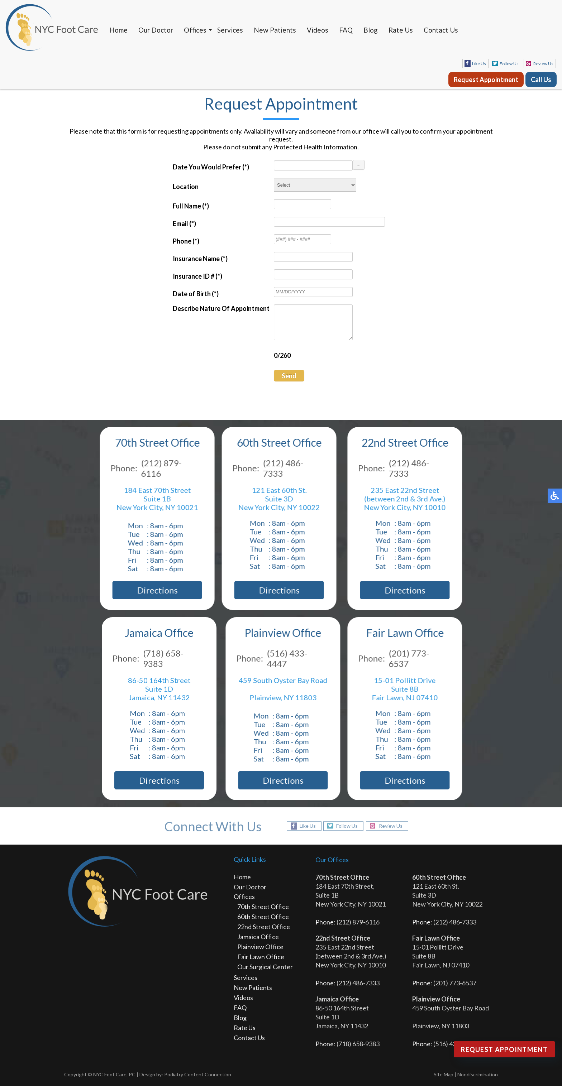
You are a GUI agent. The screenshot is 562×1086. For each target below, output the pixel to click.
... (359, 164)
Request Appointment (486, 79)
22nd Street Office (263, 927)
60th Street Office (263, 917)
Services (230, 30)
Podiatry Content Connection (197, 1074)
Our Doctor (155, 30)
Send (289, 376)
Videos (317, 30)
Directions (154, 590)
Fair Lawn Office (260, 957)
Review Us (543, 63)
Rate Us (401, 30)
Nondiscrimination (477, 1074)
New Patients (275, 30)
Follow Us (509, 63)
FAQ (346, 30)
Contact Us (441, 30)
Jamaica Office (258, 937)
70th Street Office (263, 906)
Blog (370, 30)
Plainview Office (260, 947)
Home (118, 30)
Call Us (541, 79)
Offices (195, 30)
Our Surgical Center (265, 967)
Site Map (443, 1074)
